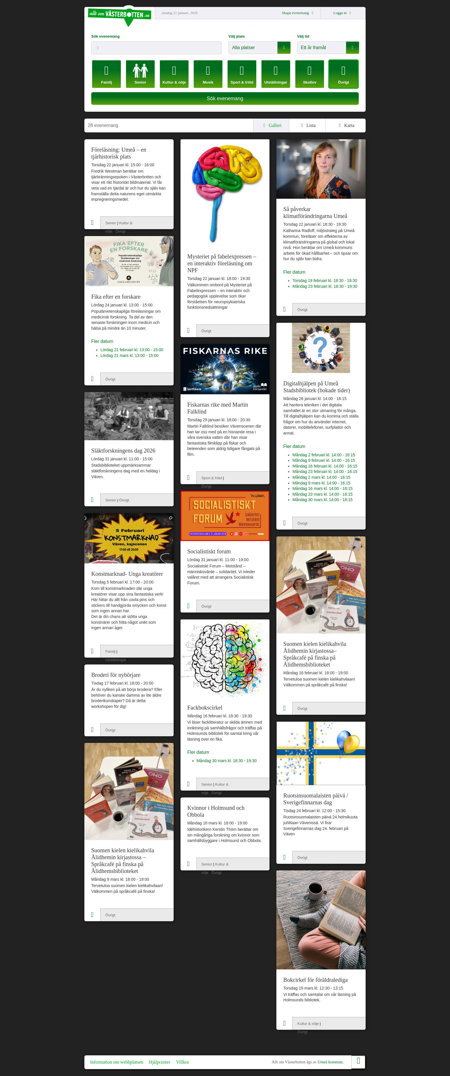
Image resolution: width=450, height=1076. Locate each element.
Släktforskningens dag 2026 (123, 450)
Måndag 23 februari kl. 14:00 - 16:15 (324, 471)
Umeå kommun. (331, 1062)
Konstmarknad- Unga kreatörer (127, 574)
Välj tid (303, 36)
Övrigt (120, 231)
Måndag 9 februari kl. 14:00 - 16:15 (323, 460)
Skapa (298, 13)
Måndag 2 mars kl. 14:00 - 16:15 (321, 477)
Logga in (343, 13)
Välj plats (236, 36)
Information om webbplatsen (116, 1062)
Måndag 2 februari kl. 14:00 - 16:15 (323, 455)
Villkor (182, 1062)
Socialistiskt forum (209, 551)
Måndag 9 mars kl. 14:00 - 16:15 (321, 483)
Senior (110, 223)
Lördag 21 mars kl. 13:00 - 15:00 (129, 355)
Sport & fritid (211, 478)
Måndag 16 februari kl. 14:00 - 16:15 (324, 466)
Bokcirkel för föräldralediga (315, 980)
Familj (110, 651)
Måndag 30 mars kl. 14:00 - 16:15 (322, 499)
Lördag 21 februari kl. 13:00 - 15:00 (131, 349)
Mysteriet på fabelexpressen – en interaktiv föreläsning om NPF (221, 263)
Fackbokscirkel (204, 707)
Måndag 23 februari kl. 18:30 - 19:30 (324, 286)
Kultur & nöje (308, 1023)
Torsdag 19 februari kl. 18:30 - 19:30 (324, 280)
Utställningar (115, 660)
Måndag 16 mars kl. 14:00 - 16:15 (322, 488)
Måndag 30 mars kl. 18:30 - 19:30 (227, 760)
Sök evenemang (105, 36)
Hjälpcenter (159, 1062)
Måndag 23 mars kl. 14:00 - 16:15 (322, 494)
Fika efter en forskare (116, 296)
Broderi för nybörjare (115, 675)
